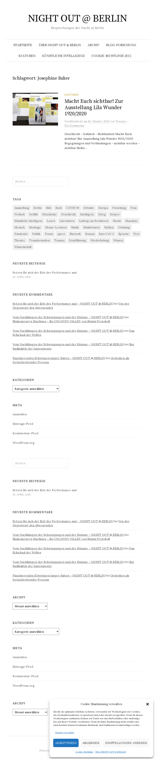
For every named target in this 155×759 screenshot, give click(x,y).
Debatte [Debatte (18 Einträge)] (89, 208)
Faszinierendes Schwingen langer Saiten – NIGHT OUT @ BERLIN (59, 358)
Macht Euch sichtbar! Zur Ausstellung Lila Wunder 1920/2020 (94, 107)
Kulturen (27, 56)
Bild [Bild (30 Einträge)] (48, 208)
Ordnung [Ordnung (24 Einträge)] (124, 227)
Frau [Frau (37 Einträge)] (133, 208)
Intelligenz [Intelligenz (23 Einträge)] (87, 214)
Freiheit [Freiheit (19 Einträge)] (19, 214)
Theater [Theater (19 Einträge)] (19, 240)
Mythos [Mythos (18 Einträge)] (109, 227)
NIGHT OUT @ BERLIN (77, 18)
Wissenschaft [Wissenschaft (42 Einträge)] (23, 247)
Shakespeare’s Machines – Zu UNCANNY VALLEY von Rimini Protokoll (61, 321)
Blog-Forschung (121, 45)
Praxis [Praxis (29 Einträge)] (49, 234)
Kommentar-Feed (25, 433)
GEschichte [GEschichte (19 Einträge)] (49, 214)
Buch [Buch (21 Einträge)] (58, 208)
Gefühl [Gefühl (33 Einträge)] (33, 214)
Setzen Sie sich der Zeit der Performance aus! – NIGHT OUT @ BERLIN (63, 303)
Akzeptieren (66, 743)
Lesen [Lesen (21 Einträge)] (51, 221)
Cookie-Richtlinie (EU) (111, 56)
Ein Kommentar (75, 125)
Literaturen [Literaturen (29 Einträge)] (67, 221)
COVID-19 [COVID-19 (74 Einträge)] (72, 208)
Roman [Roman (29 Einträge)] (90, 234)
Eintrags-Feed (23, 424)
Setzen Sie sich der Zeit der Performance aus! (45, 272)
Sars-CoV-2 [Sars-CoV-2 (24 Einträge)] (106, 234)
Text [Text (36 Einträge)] (136, 234)
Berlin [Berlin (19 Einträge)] (38, 208)
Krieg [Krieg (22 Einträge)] (102, 214)
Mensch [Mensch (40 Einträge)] (19, 227)
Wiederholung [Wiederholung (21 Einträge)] (99, 240)
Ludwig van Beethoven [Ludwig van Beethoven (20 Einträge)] (93, 221)
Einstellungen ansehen (126, 743)
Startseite (23, 45)
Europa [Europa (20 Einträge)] (103, 208)
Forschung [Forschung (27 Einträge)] (119, 208)
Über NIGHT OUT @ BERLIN (110, 751)
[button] (147, 704)
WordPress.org (23, 443)
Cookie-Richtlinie (84, 751)
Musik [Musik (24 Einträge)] (75, 227)
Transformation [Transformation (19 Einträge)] (39, 240)
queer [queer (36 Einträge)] (61, 234)
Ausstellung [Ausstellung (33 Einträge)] (21, 208)
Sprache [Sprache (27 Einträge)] (123, 234)
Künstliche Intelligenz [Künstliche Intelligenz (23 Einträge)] (28, 221)
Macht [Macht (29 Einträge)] (117, 221)
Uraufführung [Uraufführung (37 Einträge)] (77, 240)
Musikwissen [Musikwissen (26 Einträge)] (91, 227)
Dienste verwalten (64, 732)
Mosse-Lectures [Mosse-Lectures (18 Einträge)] (56, 227)
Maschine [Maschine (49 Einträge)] (131, 221)
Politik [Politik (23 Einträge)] (36, 234)
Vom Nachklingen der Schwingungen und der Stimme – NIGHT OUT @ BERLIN (68, 317)
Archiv (93, 45)
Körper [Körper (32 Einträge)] (115, 214)
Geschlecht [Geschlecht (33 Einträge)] (68, 214)
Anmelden (20, 414)
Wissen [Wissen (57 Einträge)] (118, 240)
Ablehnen (91, 743)
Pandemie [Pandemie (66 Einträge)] (21, 234)
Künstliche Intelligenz (63, 56)
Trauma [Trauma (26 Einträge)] (59, 240)
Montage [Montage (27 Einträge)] (35, 227)
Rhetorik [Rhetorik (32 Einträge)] (75, 234)
